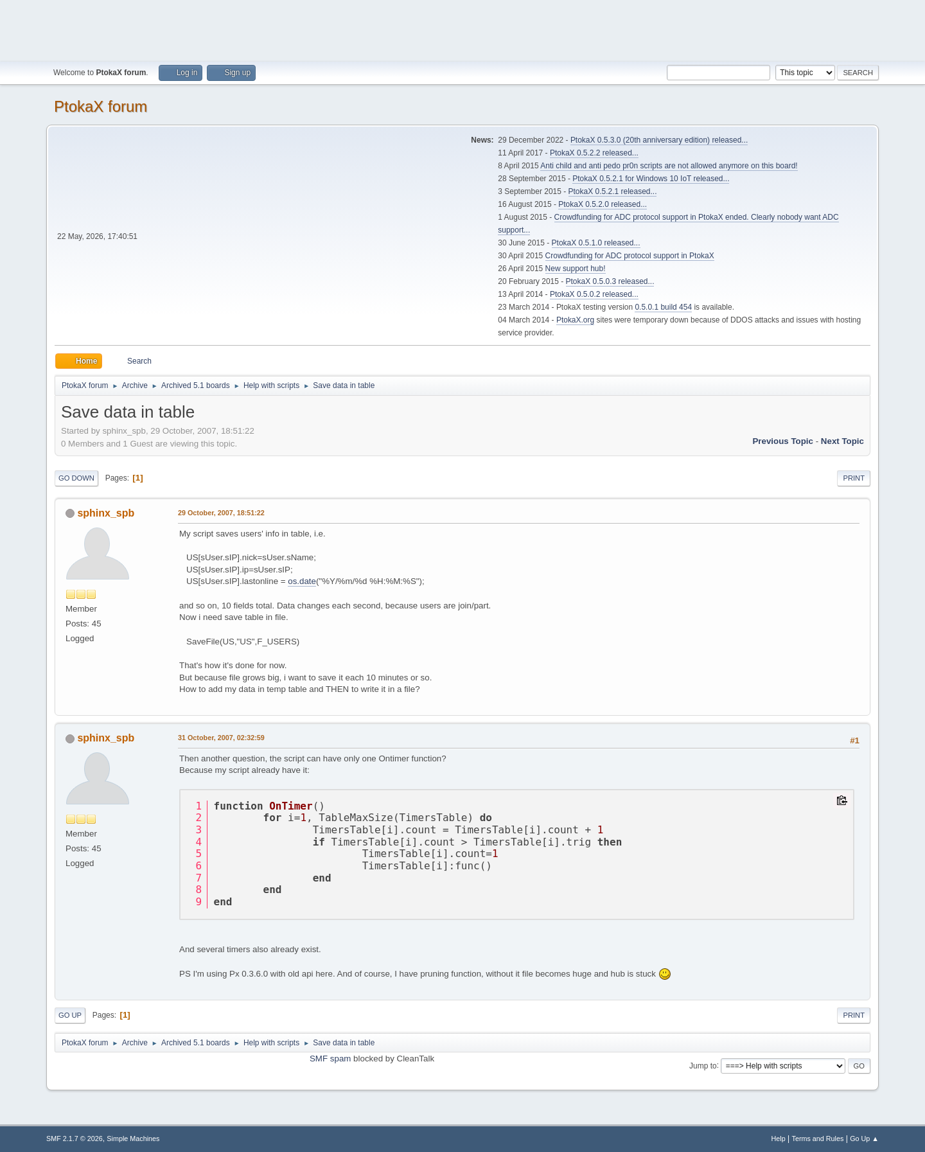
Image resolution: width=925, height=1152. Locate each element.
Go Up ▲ (864, 1138)
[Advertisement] (462, 29)
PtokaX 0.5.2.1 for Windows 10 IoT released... (650, 178)
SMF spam (330, 1058)
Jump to (703, 1065)
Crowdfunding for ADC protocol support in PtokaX (629, 255)
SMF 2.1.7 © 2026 (74, 1138)
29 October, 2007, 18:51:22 (221, 513)
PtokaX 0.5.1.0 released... (596, 242)
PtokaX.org (575, 319)
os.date (302, 581)
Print (854, 478)
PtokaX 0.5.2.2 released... (594, 152)
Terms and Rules (818, 1138)
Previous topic (782, 441)
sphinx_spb (105, 513)
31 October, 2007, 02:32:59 (221, 737)
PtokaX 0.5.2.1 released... (612, 191)
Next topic (842, 441)
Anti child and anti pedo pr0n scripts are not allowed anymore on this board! (668, 165)
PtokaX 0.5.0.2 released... (594, 294)
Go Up (70, 1015)
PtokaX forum (100, 106)
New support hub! (575, 268)
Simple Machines (133, 1138)
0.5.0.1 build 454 (663, 307)
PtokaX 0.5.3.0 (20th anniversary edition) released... (659, 140)
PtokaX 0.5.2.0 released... (602, 204)
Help (778, 1138)
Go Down (76, 478)
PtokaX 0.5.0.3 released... (610, 281)
